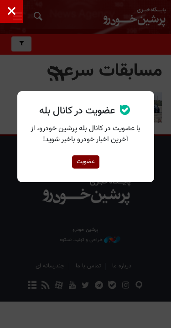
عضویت (86, 161)
